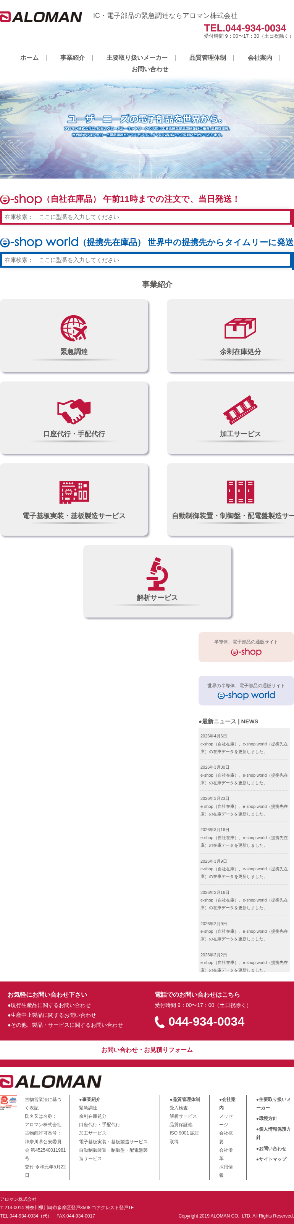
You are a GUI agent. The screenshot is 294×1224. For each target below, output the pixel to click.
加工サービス (93, 1133)
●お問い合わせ (271, 1148)
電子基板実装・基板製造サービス (113, 1141)
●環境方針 (266, 1118)
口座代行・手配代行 (99, 1124)
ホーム (29, 57)
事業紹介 (72, 57)
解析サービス (183, 1116)
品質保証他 (181, 1124)
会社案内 (260, 57)
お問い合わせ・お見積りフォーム (147, 1050)
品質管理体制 (207, 57)
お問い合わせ (150, 69)
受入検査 (179, 1108)
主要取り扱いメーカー (137, 57)
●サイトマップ (271, 1159)
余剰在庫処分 (93, 1116)
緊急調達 (88, 1108)
